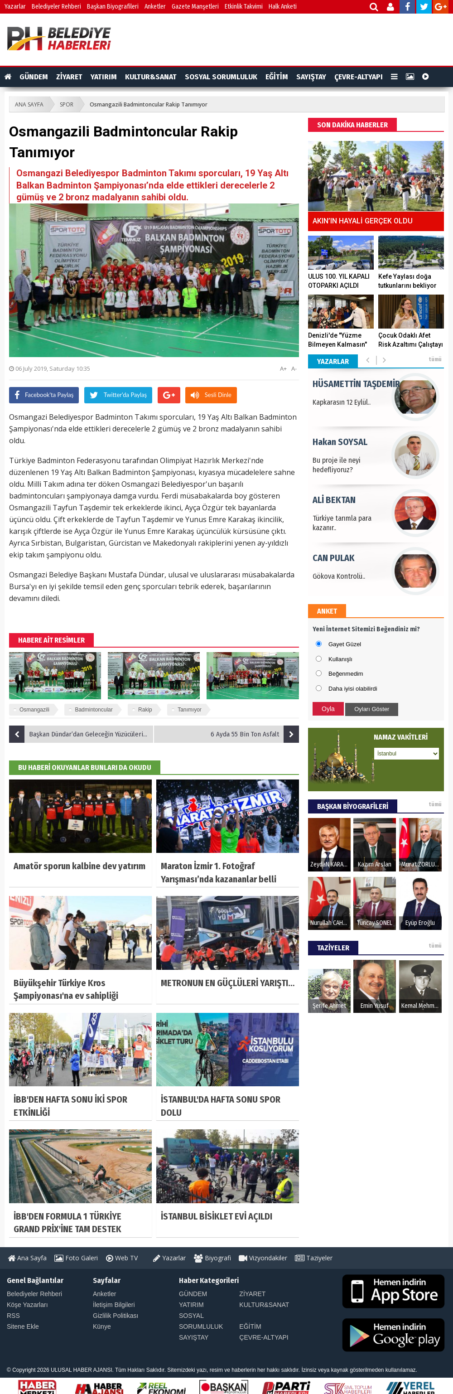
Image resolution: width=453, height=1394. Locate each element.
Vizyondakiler (263, 1258)
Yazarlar (15, 6)
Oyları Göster (371, 709)
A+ (283, 368)
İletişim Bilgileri (114, 1304)
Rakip (145, 710)
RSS (13, 1315)
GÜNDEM (33, 77)
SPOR (66, 104)
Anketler (155, 6)
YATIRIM (104, 77)
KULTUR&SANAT (151, 77)
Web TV (122, 1258)
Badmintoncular (93, 710)
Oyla (328, 708)
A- (294, 368)
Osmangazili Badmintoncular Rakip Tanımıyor (148, 104)
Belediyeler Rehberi (56, 6)
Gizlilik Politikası (115, 1315)
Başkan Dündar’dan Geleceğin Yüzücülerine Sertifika (81, 734)
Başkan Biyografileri (113, 6)
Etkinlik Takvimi (244, 6)
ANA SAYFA (29, 104)
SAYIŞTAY (311, 77)
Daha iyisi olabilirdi (352, 688)
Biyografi (212, 1258)
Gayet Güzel (344, 644)
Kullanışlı (340, 659)
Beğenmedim (345, 673)
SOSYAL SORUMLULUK (221, 77)
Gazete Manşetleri (195, 6)
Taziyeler (314, 1258)
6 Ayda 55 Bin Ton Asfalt (255, 734)
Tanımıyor (190, 710)
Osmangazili (34, 710)
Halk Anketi (283, 6)
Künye (102, 1326)
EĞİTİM (276, 77)
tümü (435, 359)
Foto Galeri (76, 1258)
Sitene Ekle (23, 1326)
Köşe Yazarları (27, 1304)
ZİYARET (69, 77)
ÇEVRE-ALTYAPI (358, 77)
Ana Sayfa (27, 1258)
